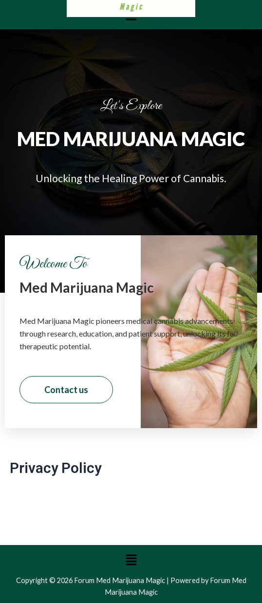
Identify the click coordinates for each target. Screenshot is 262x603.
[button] (131, 559)
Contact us (66, 389)
